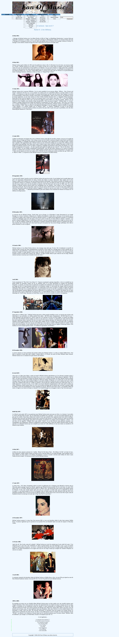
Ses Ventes (42, 20)
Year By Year (19, 17)
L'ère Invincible (43, 630)
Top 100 (19, 16)
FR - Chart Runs (31, 16)
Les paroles (42, 18)
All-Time (31, 26)
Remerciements (54, 17)
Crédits (54, 16)
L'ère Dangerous (43, 627)
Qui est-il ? (42, 17)
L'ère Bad (42, 626)
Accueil (7, 14)
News (42, 16)
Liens (30, 27)
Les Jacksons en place (42, 622)
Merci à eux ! (19, 18)
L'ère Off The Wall (42, 623)
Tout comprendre (31, 23)
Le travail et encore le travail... (42, 621)
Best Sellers (31, 17)
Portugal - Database (31, 21)
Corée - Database (31, 20)
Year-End (31, 24)
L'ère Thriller (43, 625)
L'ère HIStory (42, 629)
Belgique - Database (31, 18)
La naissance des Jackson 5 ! (43, 619)
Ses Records (43, 21)
